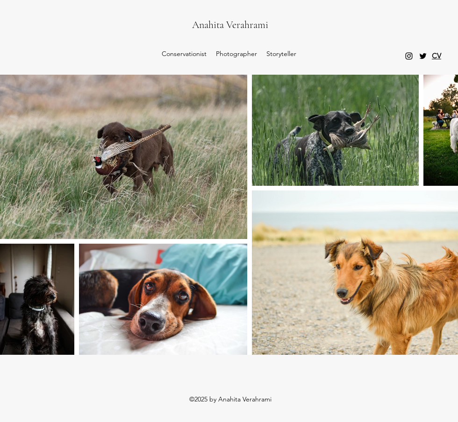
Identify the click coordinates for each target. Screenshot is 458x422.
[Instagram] (409, 56)
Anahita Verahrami (230, 25)
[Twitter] (423, 56)
